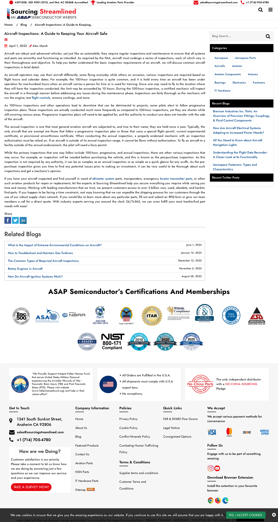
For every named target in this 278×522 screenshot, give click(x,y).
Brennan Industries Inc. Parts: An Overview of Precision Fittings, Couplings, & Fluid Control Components (241, 116)
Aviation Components (228, 74)
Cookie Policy (128, 428)
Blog (24, 24)
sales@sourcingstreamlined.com (40, 432)
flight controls (41, 98)
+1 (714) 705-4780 (34, 440)
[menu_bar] (270, 9)
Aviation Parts (84, 463)
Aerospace (221, 58)
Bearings (220, 82)
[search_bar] (260, 9)
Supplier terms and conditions (138, 473)
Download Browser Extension (230, 477)
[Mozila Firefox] (218, 500)
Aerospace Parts (245, 58)
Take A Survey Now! (31, 487)
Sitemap (80, 490)
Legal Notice (171, 428)
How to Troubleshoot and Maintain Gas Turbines (40, 253)
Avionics (253, 74)
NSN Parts (82, 472)
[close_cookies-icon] (274, 515)
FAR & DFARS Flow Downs (180, 419)
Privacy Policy (128, 419)
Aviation (14, 40)
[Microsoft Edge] (225, 500)
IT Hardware (222, 91)
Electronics (239, 82)
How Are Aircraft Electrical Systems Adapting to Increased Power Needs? (238, 130)
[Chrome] (211, 500)
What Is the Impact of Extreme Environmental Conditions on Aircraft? (55, 245)
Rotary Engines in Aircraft (25, 268)
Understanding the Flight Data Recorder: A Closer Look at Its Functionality (240, 154)
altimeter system (103, 178)
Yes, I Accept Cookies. (245, 515)
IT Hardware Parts (86, 481)
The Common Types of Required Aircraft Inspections (43, 261)
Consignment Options (177, 436)
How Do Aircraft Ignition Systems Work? (35, 276)
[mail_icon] (48, 2)
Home (9, 24)
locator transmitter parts (176, 178)
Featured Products (87, 445)
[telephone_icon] (112, 2)
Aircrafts (220, 66)
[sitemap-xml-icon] (91, 490)
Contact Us (82, 454)
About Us (81, 428)
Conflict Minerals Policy (134, 436)
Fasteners (259, 82)
